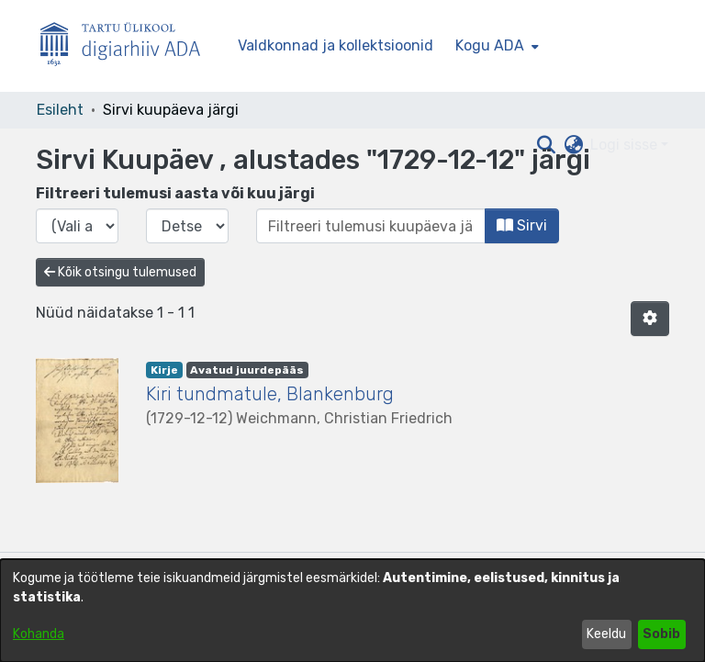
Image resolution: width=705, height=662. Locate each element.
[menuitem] (495, 46)
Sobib (661, 634)
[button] (650, 318)
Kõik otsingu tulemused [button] (120, 272)
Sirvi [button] (522, 225)
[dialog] (352, 610)
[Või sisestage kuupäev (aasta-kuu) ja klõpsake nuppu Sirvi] (371, 225)
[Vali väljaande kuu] (187, 225)
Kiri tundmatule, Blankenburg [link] (270, 394)
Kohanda (38, 634)
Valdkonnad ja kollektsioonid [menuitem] (335, 45)
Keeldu (606, 634)
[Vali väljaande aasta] (77, 225)
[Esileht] (127, 46)
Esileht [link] (60, 109)
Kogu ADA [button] (489, 45)
